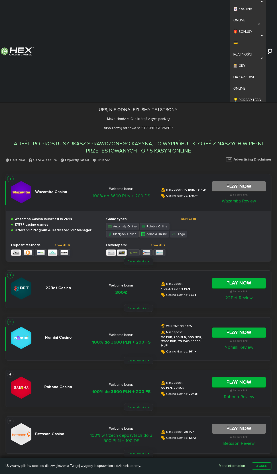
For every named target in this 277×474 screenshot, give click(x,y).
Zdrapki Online (154, 144)
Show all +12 (62, 155)
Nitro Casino (124, 438)
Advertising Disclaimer (248, 69)
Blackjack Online (122, 144)
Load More (138, 378)
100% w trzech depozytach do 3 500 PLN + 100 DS (121, 348)
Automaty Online (122, 136)
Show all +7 (158, 155)
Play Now (238, 96)
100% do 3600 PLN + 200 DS (121, 106)
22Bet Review (239, 207)
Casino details (137, 171)
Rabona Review (239, 306)
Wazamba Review (239, 111)
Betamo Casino (126, 453)
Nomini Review (238, 257)
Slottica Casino (126, 443)
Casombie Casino (128, 448)
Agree (261, 465)
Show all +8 (188, 129)
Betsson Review (239, 353)
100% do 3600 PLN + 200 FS (121, 252)
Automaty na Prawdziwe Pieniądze (198, 450)
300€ (121, 202)
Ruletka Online (154, 136)
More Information (231, 465)
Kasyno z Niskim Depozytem (161, 450)
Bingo (178, 144)
